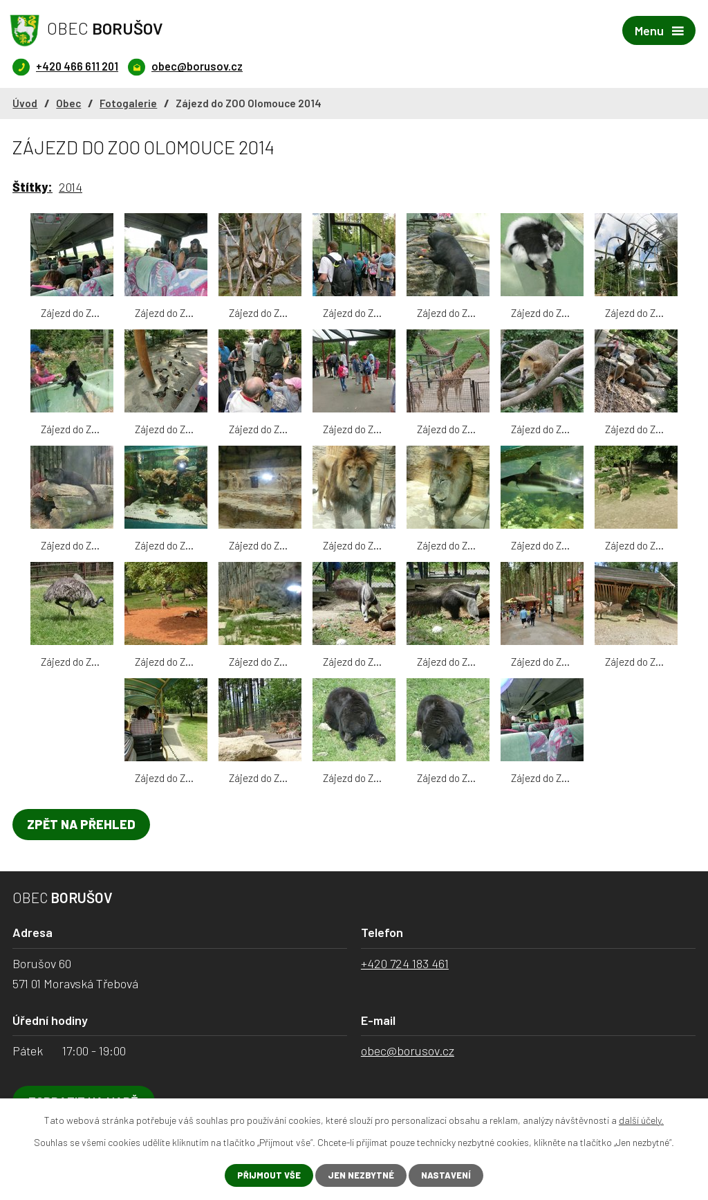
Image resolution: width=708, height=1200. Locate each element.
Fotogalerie (128, 104)
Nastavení (451, 1175)
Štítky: (32, 188)
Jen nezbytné (360, 1175)
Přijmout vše (263, 1175)
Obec (68, 104)
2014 (70, 188)
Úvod (24, 104)
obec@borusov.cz (407, 1052)
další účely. (641, 1119)
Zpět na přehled (85, 825)
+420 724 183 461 (405, 964)
